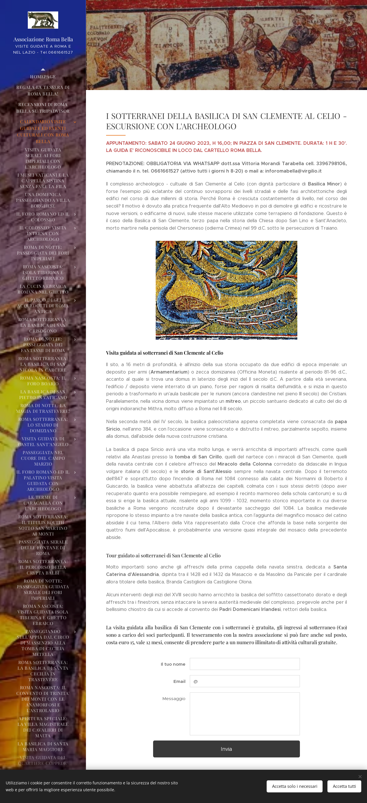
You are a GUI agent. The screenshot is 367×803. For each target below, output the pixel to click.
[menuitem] (43, 76)
